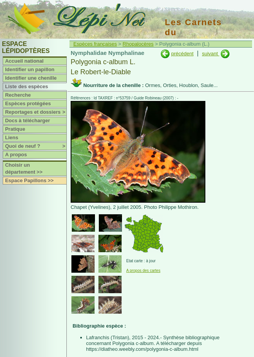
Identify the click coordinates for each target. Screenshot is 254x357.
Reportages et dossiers (35, 112)
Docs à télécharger (27, 120)
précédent (182, 53)
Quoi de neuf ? (35, 146)
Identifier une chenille (31, 78)
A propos (16, 154)
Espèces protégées (28, 103)
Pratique (15, 129)
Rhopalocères (138, 44)
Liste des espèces (26, 86)
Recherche (17, 95)
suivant (210, 53)
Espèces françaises (95, 44)
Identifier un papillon (29, 69)
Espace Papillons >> (29, 180)
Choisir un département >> (23, 168)
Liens (11, 137)
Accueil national (24, 61)
